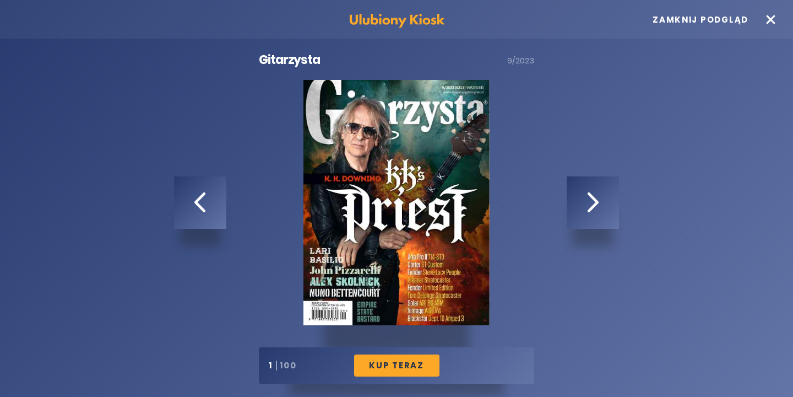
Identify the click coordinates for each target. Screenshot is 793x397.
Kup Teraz (396, 365)
